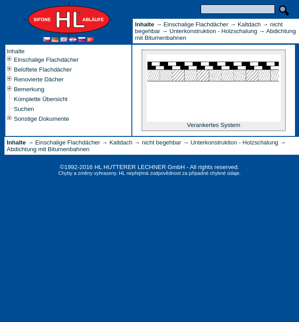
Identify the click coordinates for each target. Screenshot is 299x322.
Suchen (24, 109)
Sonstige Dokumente (41, 118)
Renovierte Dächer (38, 79)
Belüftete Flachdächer (43, 69)
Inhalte (16, 51)
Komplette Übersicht (40, 99)
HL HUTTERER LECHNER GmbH (139, 167)
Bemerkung (29, 89)
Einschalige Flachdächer (46, 59)
